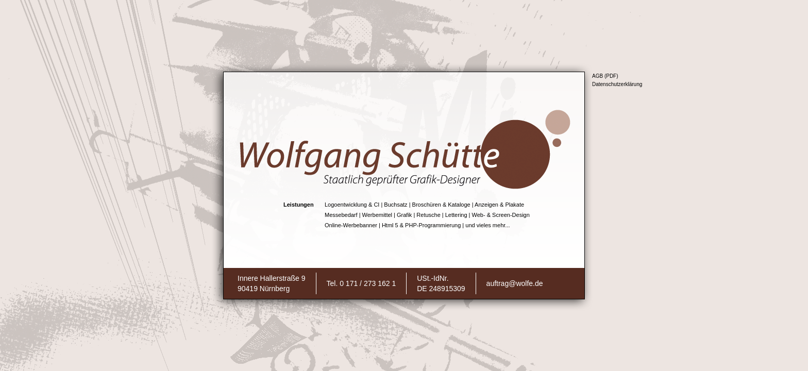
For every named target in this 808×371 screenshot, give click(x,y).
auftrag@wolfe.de (514, 283)
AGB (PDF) (605, 76)
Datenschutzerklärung (617, 84)
